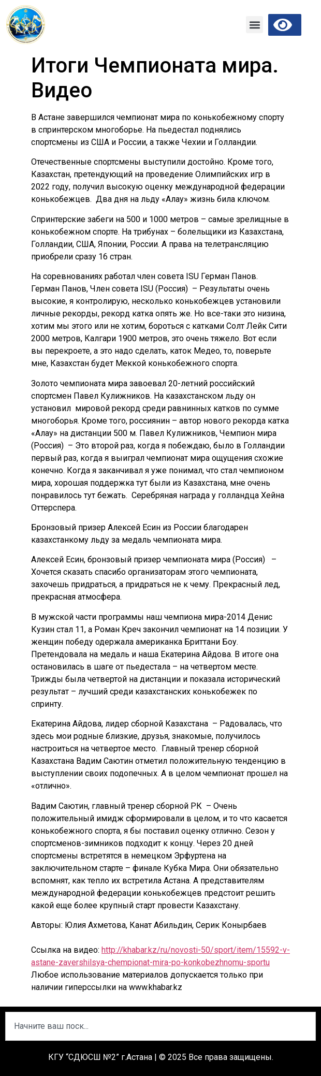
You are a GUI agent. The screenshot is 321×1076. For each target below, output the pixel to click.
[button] (254, 24)
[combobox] (160, 1026)
